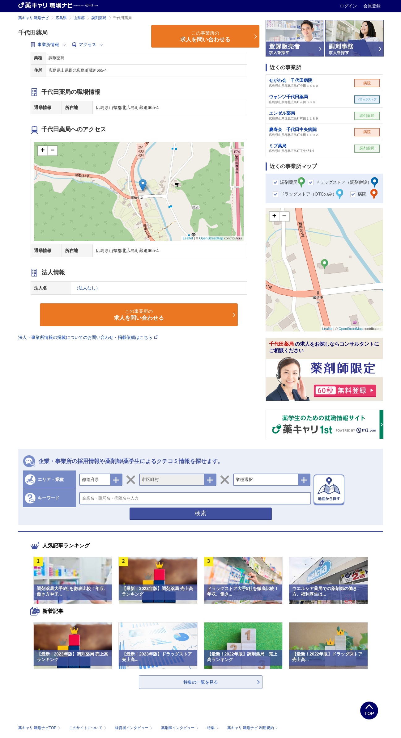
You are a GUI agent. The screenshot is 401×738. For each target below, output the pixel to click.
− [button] (52, 150)
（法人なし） (87, 287)
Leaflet (188, 238)
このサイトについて (88, 728)
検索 (201, 513)
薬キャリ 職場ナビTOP (40, 728)
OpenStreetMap (211, 238)
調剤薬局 (99, 18)
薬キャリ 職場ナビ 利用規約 (252, 728)
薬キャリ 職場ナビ (33, 18)
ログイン (349, 5)
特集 (213, 728)
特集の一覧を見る (200, 682)
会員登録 (372, 5)
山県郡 (79, 18)
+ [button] (43, 150)
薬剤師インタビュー (180, 728)
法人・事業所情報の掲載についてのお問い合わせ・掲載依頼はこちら (88, 337)
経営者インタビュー (134, 728)
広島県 (61, 18)
